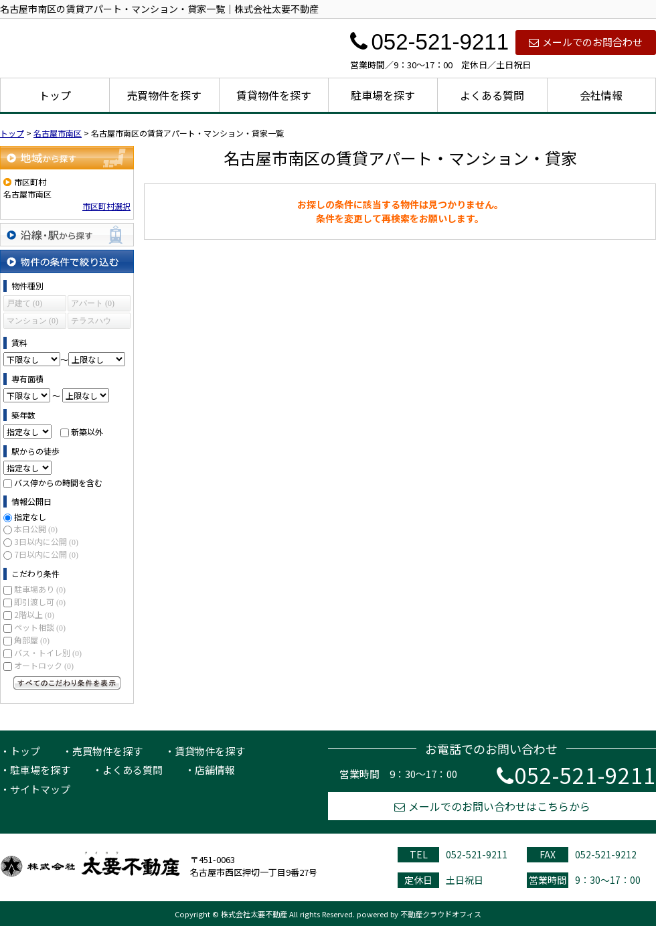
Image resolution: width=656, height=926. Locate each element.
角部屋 (32, 639)
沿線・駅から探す (67, 234)
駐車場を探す (383, 95)
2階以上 (34, 614)
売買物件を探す (164, 95)
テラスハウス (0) (91, 322)
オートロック (44, 665)
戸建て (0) (24, 303)
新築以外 (87, 431)
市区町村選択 (106, 206)
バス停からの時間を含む (58, 482)
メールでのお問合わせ (586, 42)
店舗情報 (215, 770)
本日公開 (36, 528)
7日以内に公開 (46, 554)
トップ (55, 95)
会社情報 (601, 95)
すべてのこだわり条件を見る (66, 683)
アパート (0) (92, 303)
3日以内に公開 (46, 541)
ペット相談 (40, 627)
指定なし (30, 516)
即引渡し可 (40, 601)
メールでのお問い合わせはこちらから (492, 806)
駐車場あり (40, 589)
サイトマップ (40, 789)
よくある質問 (492, 95)
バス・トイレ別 (48, 652)
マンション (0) (32, 320)
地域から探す (67, 157)
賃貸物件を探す (273, 95)
